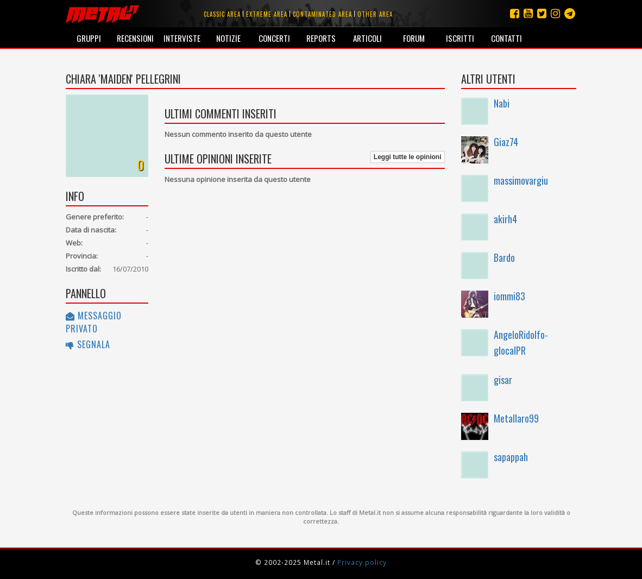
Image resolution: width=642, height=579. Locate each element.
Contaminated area (322, 14)
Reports (321, 38)
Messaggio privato (94, 322)
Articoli (367, 38)
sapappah (511, 457)
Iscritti (460, 38)
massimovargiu (521, 180)
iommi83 (509, 296)
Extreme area (266, 14)
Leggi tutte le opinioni (408, 157)
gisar (503, 380)
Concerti (274, 38)
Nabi (501, 103)
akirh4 (505, 219)
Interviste (181, 38)
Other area (375, 14)
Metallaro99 (516, 418)
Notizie (228, 38)
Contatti (506, 38)
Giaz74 (506, 142)
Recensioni (135, 38)
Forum (414, 38)
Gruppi (89, 38)
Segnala (88, 344)
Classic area (222, 14)
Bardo (504, 257)
